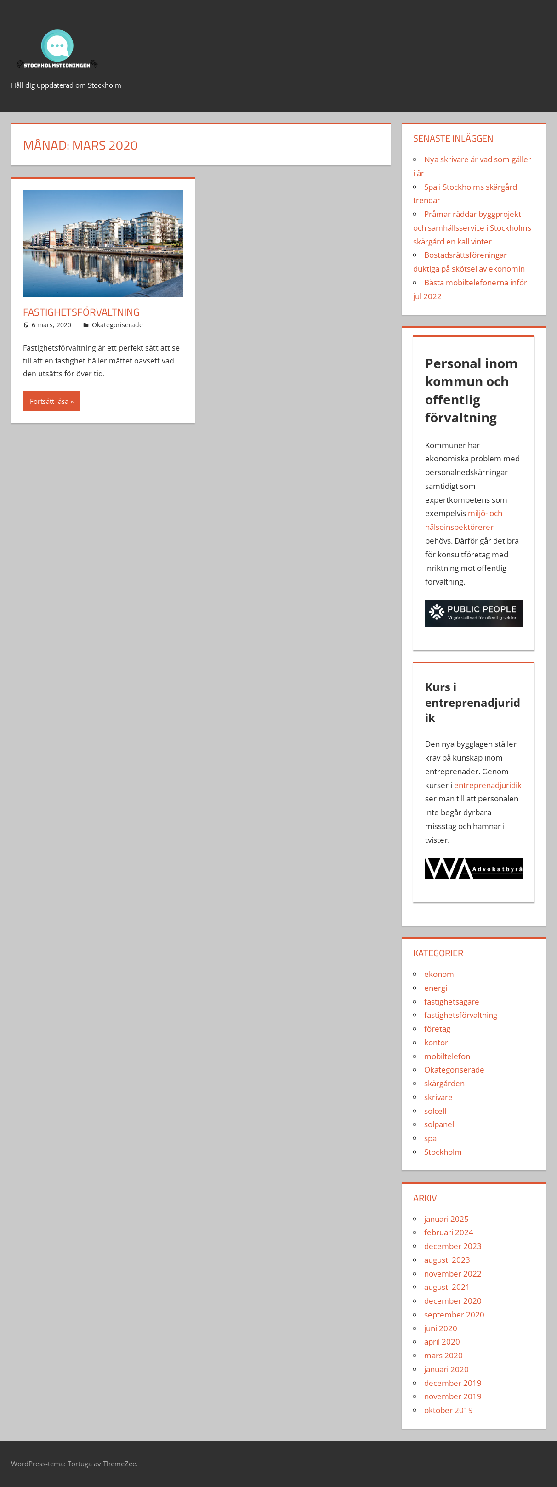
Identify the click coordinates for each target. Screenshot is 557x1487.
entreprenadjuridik (488, 785)
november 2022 (453, 1273)
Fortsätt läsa (49, 401)
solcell (435, 1111)
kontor (436, 1042)
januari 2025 (446, 1219)
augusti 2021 (447, 1287)
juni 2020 (440, 1328)
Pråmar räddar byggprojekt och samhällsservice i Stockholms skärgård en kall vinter (472, 228)
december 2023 (453, 1246)
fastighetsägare (451, 1001)
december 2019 (453, 1383)
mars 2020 (443, 1355)
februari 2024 (448, 1232)
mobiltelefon (447, 1056)
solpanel (439, 1124)
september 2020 (454, 1314)
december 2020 (453, 1300)
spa (430, 1138)
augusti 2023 (447, 1259)
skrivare (438, 1097)
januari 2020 (446, 1369)
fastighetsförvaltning (460, 1015)
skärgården (444, 1083)
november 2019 (453, 1396)
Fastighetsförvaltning (81, 312)
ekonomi (440, 974)
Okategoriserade (117, 324)
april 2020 (442, 1341)
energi (435, 987)
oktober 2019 (448, 1410)
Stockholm (443, 1151)
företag (437, 1028)
